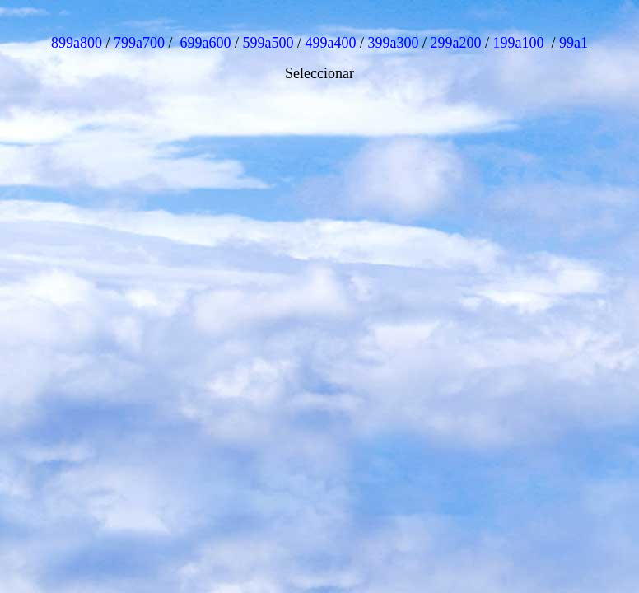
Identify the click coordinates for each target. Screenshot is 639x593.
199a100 (518, 43)
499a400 (331, 43)
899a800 (76, 43)
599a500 (267, 43)
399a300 (393, 43)
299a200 (456, 43)
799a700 (139, 43)
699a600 (205, 43)
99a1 (573, 43)
